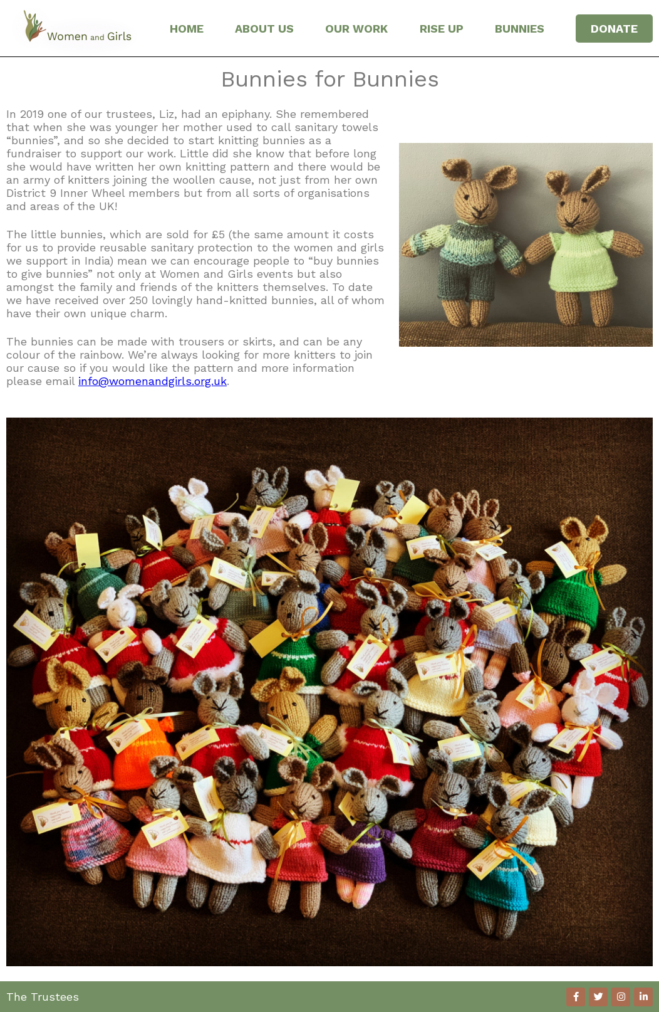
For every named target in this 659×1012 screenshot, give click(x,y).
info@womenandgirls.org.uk (152, 380)
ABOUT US (264, 28)
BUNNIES (519, 28)
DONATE (614, 28)
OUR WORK (356, 28)
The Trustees (42, 996)
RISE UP (442, 28)
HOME (187, 28)
